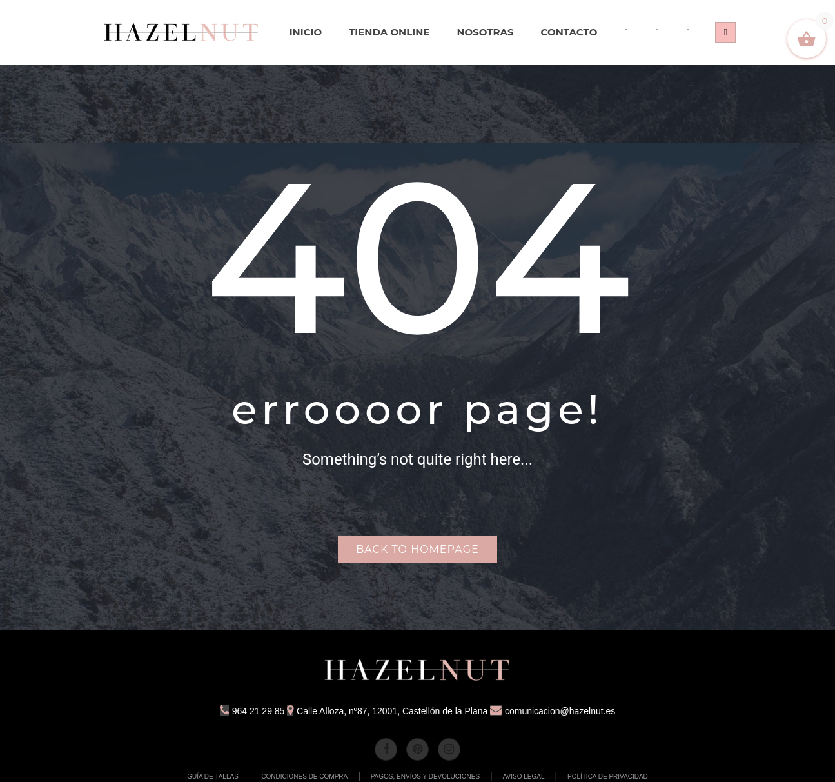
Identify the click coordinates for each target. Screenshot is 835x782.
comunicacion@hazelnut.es (552, 711)
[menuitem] (181, 32)
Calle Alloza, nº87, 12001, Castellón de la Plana (387, 711)
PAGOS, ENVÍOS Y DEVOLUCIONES (425, 776)
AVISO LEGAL (524, 776)
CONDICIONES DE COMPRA (304, 776)
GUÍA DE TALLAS (213, 776)
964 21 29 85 (252, 711)
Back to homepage (417, 549)
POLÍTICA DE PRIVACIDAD (607, 776)
